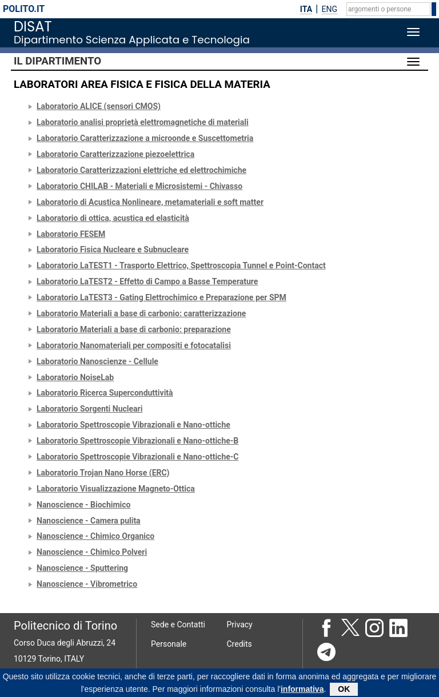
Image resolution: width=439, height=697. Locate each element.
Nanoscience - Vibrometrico (87, 584)
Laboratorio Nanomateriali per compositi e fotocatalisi (134, 345)
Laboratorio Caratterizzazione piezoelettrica (115, 154)
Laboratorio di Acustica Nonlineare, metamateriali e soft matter (150, 202)
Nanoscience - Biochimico (83, 504)
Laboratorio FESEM (71, 234)
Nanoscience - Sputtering (82, 568)
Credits (239, 643)
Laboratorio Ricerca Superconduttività (105, 392)
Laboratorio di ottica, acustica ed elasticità (113, 218)
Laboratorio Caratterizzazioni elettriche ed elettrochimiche (141, 170)
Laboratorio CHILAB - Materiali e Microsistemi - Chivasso (139, 186)
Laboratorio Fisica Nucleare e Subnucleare (113, 249)
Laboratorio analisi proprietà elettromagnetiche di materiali (143, 122)
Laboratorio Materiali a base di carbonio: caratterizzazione (141, 313)
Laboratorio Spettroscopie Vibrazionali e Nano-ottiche (133, 424)
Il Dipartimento (57, 61)
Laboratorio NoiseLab (75, 377)
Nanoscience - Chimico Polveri (92, 552)
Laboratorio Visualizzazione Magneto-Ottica (116, 488)
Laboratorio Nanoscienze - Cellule (97, 361)
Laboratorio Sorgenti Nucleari (89, 408)
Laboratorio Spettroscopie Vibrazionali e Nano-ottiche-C (137, 456)
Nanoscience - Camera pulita (89, 520)
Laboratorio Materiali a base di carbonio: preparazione (134, 329)
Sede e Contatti (178, 624)
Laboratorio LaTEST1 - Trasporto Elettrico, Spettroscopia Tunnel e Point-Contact (181, 265)
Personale (168, 643)
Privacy (240, 624)
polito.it (24, 8)
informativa (302, 691)
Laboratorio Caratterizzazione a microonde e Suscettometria (145, 138)
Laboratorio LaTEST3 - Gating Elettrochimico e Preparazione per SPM (161, 297)
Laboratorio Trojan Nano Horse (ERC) (103, 472)
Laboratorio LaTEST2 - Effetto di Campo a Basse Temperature (147, 281)
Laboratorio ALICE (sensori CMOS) (99, 106)
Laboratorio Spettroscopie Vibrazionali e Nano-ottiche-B (137, 440)
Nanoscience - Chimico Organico (95, 536)
